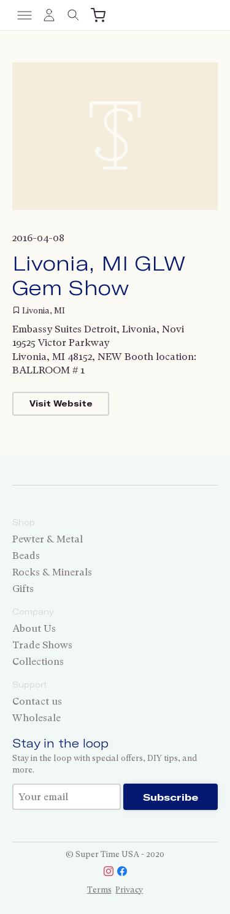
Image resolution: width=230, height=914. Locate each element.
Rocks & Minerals (52, 572)
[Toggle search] (73, 15)
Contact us (37, 701)
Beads (26, 555)
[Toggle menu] (24, 15)
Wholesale (36, 718)
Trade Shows (42, 645)
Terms (99, 889)
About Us (34, 628)
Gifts (23, 588)
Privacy (129, 889)
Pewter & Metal (47, 539)
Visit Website (61, 403)
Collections (38, 661)
